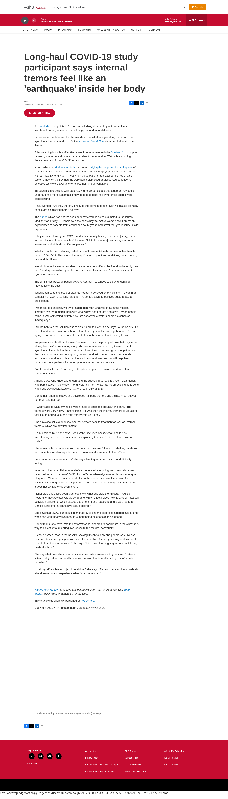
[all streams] (196, 22)
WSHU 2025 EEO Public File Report (102, 769)
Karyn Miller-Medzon (47, 594)
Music (48, 31)
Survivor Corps (120, 156)
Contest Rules (131, 762)
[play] (24, 22)
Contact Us (90, 755)
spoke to (91, 145)
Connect (154, 31)
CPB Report (130, 755)
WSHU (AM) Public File (135, 776)
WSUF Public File (172, 762)
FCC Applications (133, 769)
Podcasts (84, 31)
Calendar (103, 31)
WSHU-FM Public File (174, 755)
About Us (119, 31)
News (34, 31)
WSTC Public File (172, 769)
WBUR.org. (88, 605)
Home (24, 31)
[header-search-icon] (184, 8)
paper (43, 221)
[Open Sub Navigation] (40, 31)
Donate (199, 7)
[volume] (33, 21)
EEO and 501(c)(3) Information (99, 776)
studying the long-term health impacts (110, 171)
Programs (65, 31)
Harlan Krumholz (65, 171)
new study (43, 130)
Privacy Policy (91, 762)
